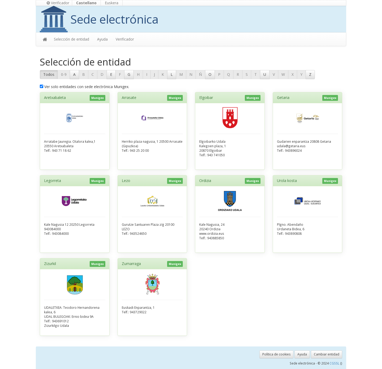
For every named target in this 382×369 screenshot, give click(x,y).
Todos (48, 74)
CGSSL (334, 363)
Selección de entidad (71, 39)
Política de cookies (276, 354)
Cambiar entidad (326, 354)
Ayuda (102, 39)
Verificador (58, 2)
